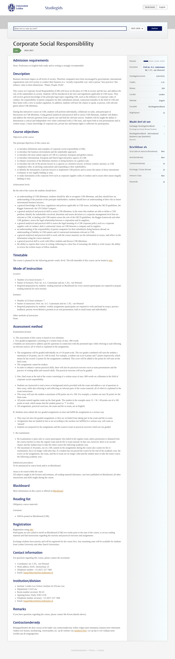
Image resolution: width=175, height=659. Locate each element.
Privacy (92, 650)
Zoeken (154, 28)
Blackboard (58, 491)
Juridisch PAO (80, 631)
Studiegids (54, 7)
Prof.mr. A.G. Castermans (154, 67)
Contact (101, 650)
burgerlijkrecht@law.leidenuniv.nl (38, 573)
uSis (110, 260)
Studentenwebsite (78, 650)
